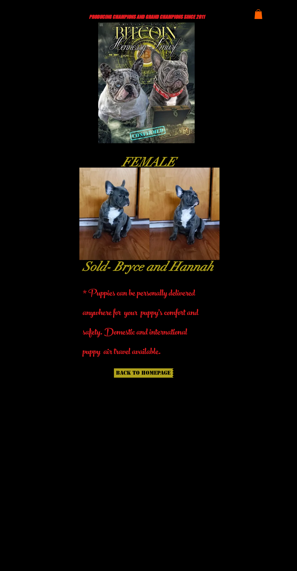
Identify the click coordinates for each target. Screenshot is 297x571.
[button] (258, 14)
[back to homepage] (143, 373)
